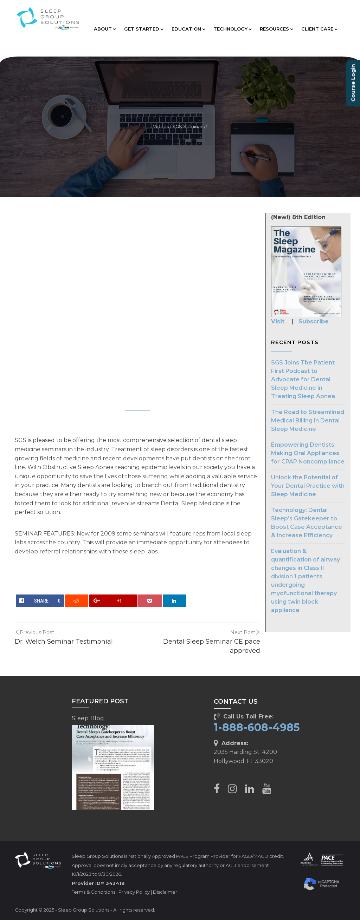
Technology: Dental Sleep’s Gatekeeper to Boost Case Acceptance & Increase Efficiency (306, 523)
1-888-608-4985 (257, 727)
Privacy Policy (134, 892)
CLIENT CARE (319, 29)
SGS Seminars (188, 126)
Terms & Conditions (93, 892)
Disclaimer (165, 892)
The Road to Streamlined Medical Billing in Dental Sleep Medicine (307, 420)
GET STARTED (143, 29)
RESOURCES (276, 29)
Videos (161, 126)
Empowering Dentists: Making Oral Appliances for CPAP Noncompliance (308, 453)
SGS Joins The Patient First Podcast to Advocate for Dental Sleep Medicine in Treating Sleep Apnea (303, 379)
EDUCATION (188, 29)
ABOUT (105, 29)
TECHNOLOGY (232, 29)
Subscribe (313, 321)
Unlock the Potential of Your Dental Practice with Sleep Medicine (308, 486)
